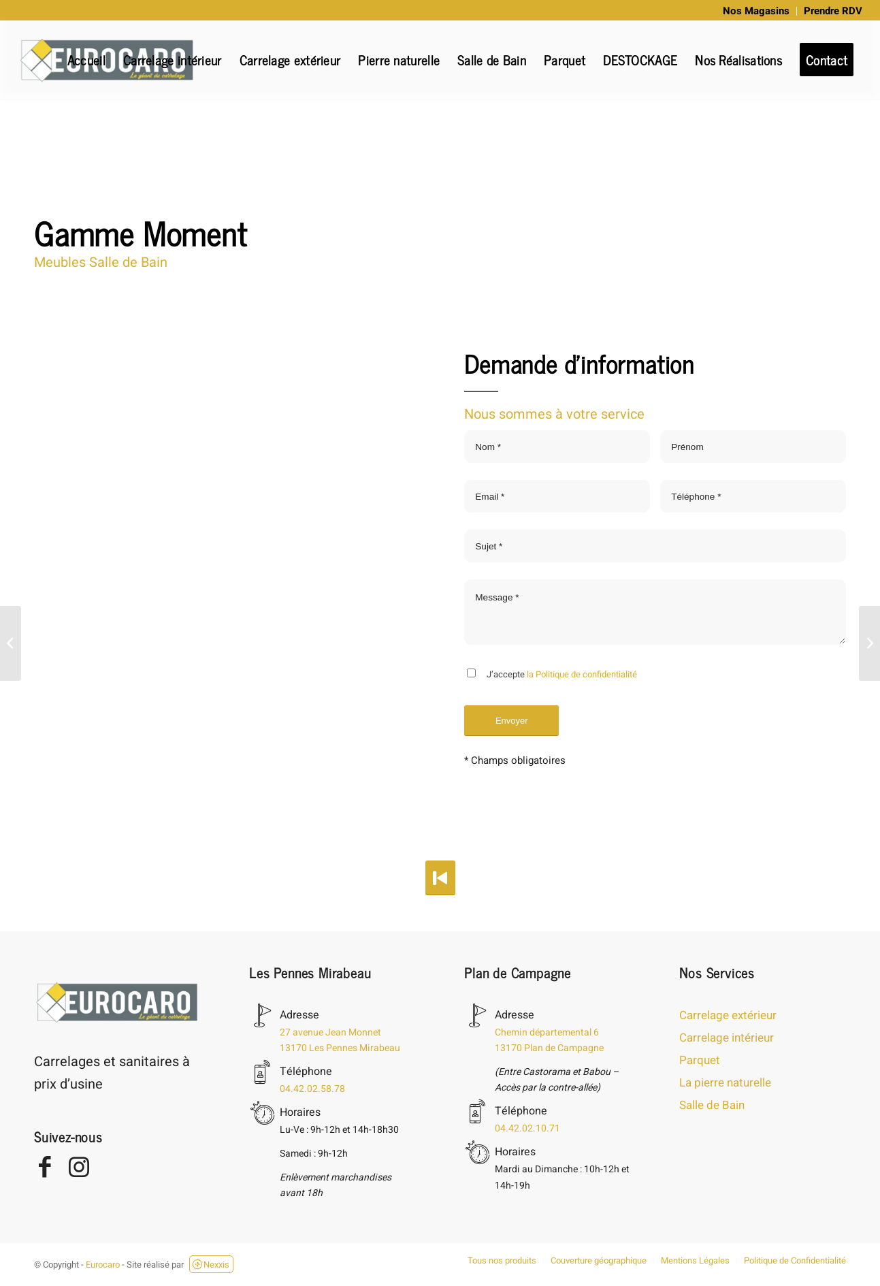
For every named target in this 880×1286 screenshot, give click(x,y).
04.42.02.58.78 (312, 1089)
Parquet (699, 1060)
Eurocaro (103, 1264)
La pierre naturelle (725, 1082)
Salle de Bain (712, 1105)
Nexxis (210, 1264)
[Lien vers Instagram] (79, 1168)
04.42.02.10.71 (527, 1128)
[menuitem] (756, 11)
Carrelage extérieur (728, 1015)
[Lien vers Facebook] (44, 1168)
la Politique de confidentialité (582, 674)
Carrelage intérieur (726, 1037)
